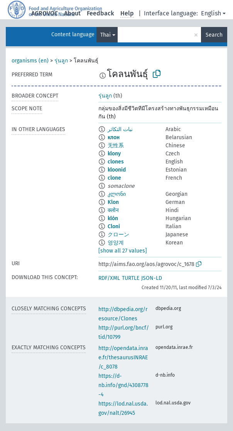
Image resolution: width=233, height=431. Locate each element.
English (211, 13)
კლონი (117, 194)
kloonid (117, 170)
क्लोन (113, 210)
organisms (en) (30, 60)
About (72, 13)
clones (116, 161)
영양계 (116, 242)
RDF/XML (109, 278)
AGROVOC (44, 13)
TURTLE (130, 278)
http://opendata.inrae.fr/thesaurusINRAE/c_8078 (123, 357)
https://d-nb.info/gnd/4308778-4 (123, 385)
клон (114, 137)
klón (113, 218)
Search (214, 35)
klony (114, 153)
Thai (105, 35)
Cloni (114, 226)
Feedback (100, 13)
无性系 (116, 145)
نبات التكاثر (120, 129)
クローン (118, 234)
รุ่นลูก (61, 60)
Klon (113, 202)
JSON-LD (151, 278)
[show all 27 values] (122, 250)
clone (114, 178)
